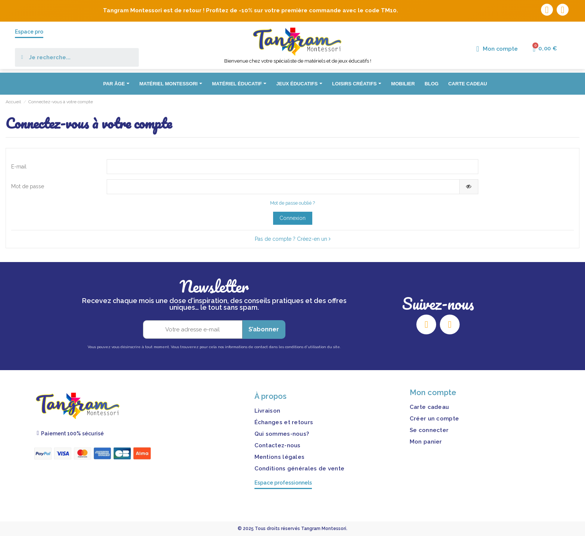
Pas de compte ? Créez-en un (293, 239)
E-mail (18, 167)
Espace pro (29, 32)
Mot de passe (27, 186)
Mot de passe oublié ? (292, 203)
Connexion (292, 218)
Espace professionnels (283, 483)
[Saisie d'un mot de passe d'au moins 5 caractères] (283, 186)
